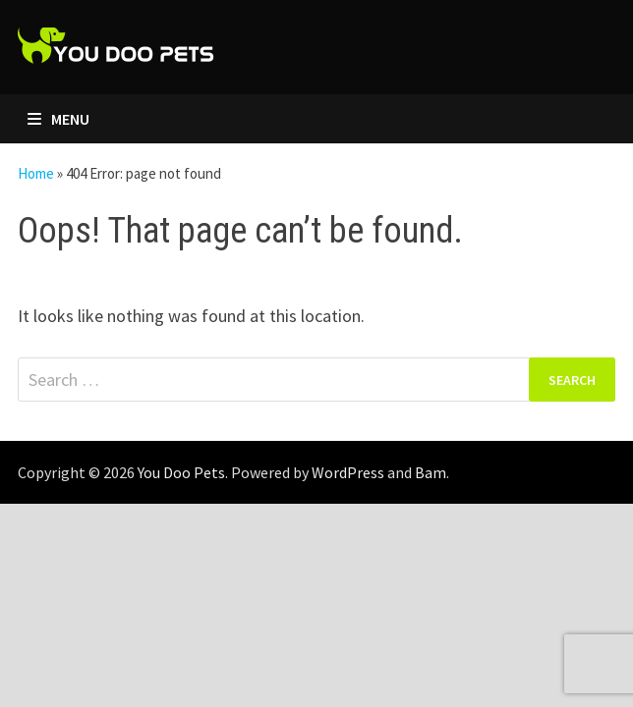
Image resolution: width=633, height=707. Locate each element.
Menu (58, 119)
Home (36, 173)
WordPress (348, 472)
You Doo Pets (181, 472)
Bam (430, 472)
